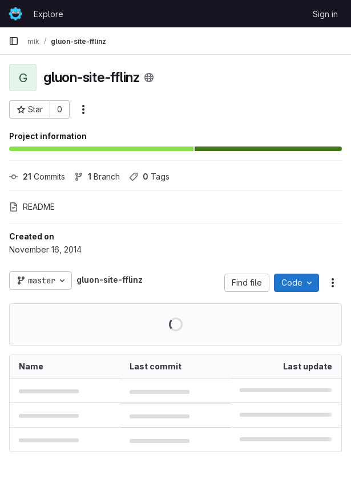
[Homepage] (15, 14)
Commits (37, 176)
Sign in (325, 14)
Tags (149, 176)
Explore (48, 14)
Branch (97, 176)
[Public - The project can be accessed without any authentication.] (149, 77)
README (32, 207)
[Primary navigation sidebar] (14, 41)
